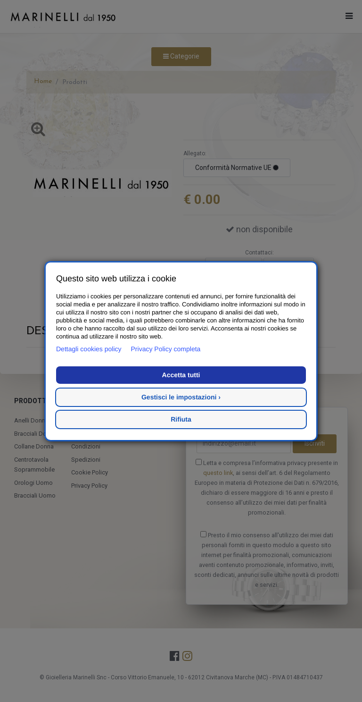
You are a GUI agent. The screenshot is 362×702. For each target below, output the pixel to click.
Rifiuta (181, 419)
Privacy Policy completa (166, 349)
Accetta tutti (181, 375)
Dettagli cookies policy (89, 349)
